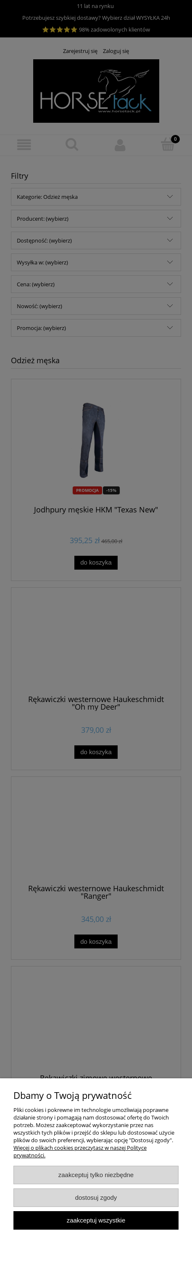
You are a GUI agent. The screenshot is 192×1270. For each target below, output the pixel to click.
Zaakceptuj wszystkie (96, 1220)
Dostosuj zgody (96, 1197)
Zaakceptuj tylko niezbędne (96, 1174)
